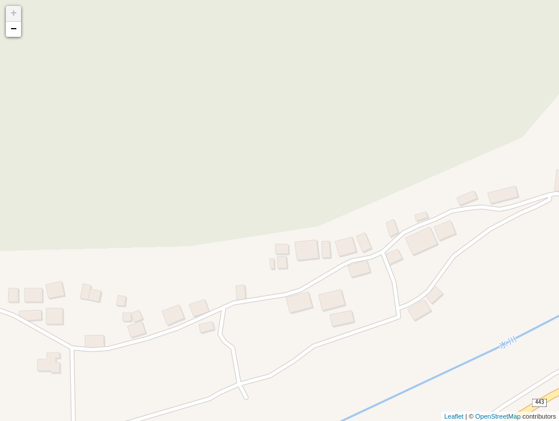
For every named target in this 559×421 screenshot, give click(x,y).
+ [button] (14, 13)
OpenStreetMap (498, 416)
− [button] (14, 29)
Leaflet (454, 416)
